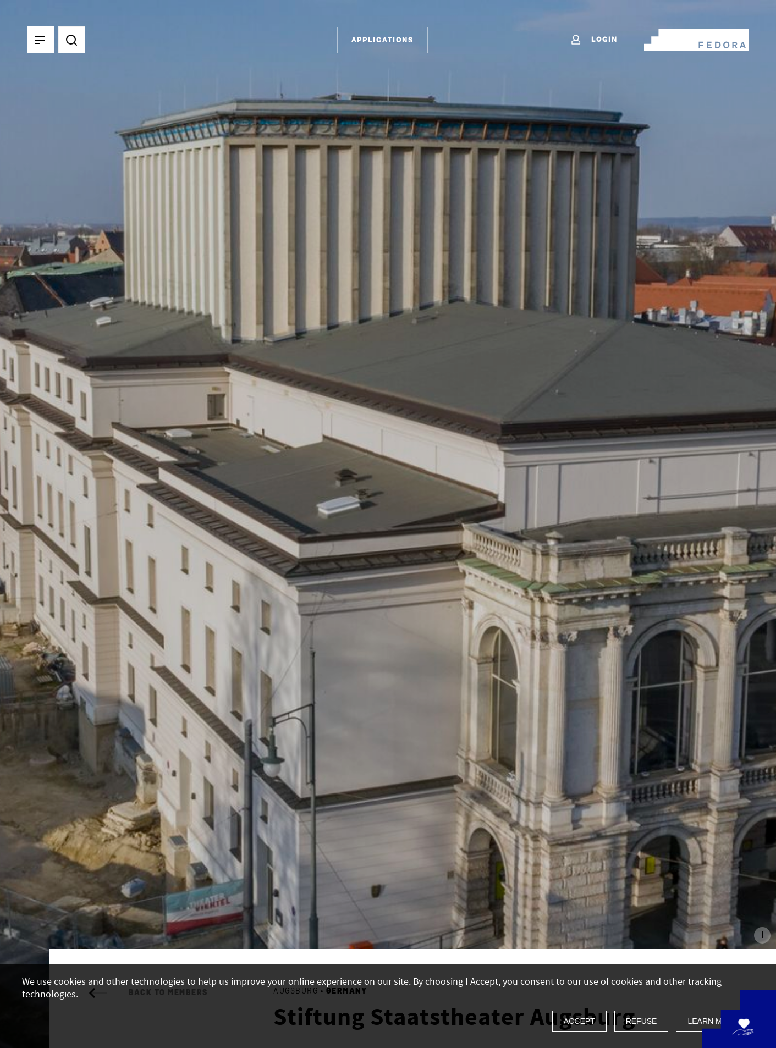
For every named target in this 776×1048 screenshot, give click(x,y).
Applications (382, 40)
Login (594, 40)
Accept (579, 1021)
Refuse (641, 1021)
